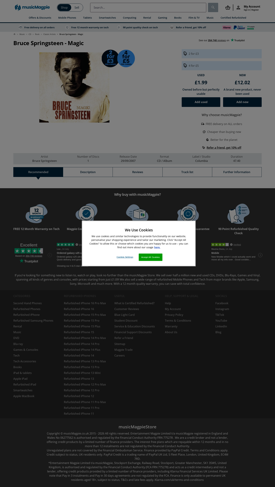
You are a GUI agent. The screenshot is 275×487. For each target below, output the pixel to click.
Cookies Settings (125, 257)
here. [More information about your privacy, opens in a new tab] (157, 247)
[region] (139, 243)
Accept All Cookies (150, 257)
